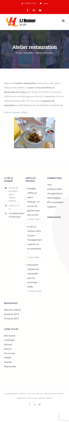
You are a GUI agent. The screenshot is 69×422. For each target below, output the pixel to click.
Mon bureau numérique (10, 337)
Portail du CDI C (11, 318)
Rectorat (8, 344)
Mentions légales (45, 398)
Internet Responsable (10, 364)
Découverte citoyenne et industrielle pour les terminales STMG (33, 275)
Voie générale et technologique (54, 195)
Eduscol (7, 348)
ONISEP (7, 357)
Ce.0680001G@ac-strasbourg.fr (15, 215)
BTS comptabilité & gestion (55, 204)
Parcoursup (9, 353)
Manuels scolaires (12, 309)
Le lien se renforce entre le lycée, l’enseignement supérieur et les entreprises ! (34, 239)
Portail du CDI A (11, 314)
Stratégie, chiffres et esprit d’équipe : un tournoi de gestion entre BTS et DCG (33, 201)
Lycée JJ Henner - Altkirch (15, 393)
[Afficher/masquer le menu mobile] (63, 20)
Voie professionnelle (54, 186)
